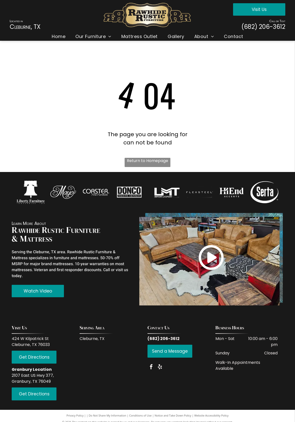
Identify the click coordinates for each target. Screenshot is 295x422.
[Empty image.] (30, 192)
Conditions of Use (140, 415)
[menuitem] (58, 36)
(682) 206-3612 (263, 27)
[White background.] (63, 192)
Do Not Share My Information (107, 415)
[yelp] (160, 367)
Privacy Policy (75, 415)
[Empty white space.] (96, 192)
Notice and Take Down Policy (173, 415)
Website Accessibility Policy (211, 415)
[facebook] (151, 367)
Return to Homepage (147, 161)
